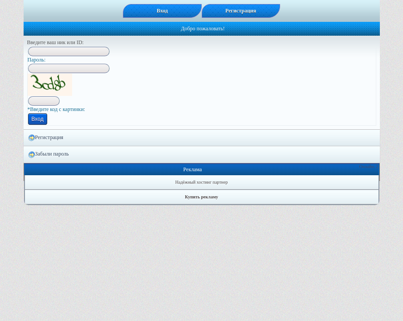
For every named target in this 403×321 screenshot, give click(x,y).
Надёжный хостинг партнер (201, 182)
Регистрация (46, 137)
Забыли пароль (48, 154)
